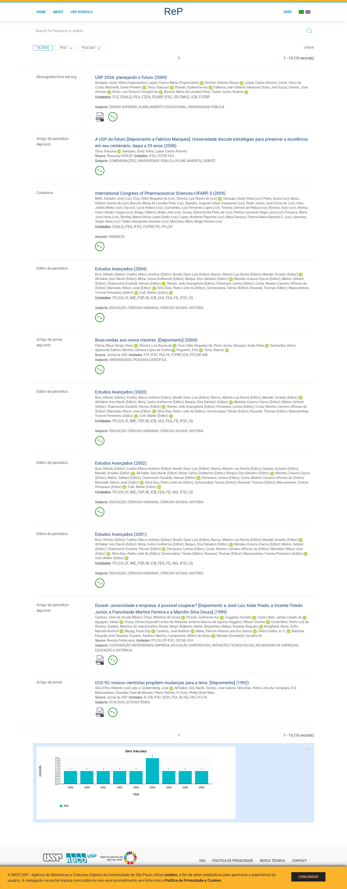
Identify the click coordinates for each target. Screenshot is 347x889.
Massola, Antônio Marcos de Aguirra (201, 622)
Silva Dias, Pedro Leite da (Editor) (181, 288)
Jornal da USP (117, 355)
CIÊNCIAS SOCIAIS (174, 308)
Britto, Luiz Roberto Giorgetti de (135, 92)
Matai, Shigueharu (207, 626)
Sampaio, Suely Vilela (137, 151)
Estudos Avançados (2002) (121, 463)
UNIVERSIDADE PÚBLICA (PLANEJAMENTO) (169, 161)
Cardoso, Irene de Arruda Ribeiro (118, 617)
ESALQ (126, 97)
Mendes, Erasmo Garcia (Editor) (257, 279)
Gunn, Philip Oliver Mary (197, 692)
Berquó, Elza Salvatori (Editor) (206, 279)
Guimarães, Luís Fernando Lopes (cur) (192, 207)
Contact (299, 861)
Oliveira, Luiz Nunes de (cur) (196, 198)
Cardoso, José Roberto (173, 631)
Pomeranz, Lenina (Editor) (235, 283)
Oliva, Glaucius (158, 87)
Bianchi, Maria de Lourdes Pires (187, 92)
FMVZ (185, 97)
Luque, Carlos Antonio (261, 82)
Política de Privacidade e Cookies (193, 880)
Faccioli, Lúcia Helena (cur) (143, 207)
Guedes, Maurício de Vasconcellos (132, 626)
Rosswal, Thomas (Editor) (268, 288)
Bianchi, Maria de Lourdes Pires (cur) (157, 203)
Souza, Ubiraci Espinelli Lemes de (149, 622)
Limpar (309, 47)
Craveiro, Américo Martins (148, 636)
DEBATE (209, 161)
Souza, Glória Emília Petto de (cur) (207, 212)
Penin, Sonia (222, 345)
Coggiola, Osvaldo (238, 617)
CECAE (181, 640)
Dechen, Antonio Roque (222, 82)
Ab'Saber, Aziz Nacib (189, 688)
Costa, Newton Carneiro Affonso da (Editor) (272, 478)
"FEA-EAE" (91, 48)
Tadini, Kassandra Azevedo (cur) (145, 221)
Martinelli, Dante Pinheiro (123, 87)
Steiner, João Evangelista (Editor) (191, 283)
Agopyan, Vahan (106, 622)
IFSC (168, 97)
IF (126, 298)
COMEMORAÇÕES (122, 161)
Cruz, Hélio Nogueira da (195, 345)
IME (133, 298)
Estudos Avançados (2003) (121, 391)
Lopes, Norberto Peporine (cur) (201, 217)
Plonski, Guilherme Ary (191, 87)
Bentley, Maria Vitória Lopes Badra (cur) (149, 217)
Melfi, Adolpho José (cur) (113, 198)
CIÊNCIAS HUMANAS (143, 308)
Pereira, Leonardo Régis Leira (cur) (258, 212)
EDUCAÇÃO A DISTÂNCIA (113, 650)
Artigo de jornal (49, 682)
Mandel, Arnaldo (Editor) (280, 274)
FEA (136, 97)
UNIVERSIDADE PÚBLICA (206, 107)
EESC (166, 697)
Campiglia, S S (285, 688)
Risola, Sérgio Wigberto (175, 626)
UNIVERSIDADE (120, 360)
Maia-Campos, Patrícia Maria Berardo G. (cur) (259, 217)
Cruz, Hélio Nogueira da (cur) (154, 198)
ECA (185, 355)
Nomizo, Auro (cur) (282, 207)
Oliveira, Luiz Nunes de (155, 345)
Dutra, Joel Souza (274, 87)
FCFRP (204, 97)
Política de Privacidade (232, 861)
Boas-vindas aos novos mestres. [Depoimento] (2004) (146, 340)
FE (157, 226)
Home (41, 12)
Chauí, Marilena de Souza (162, 617)
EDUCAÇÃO (117, 308)
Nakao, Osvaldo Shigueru (240, 626)
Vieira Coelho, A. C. (272, 631)
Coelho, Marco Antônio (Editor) (149, 274)
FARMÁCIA (117, 237)
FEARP (157, 97)
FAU (193, 697)
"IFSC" (66, 48)
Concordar (308, 877)
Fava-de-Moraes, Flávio (146, 692)
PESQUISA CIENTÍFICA (149, 360)
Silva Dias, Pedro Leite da (255, 688)
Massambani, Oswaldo (111, 692)
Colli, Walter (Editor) (153, 292)
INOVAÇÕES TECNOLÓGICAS (233, 645)
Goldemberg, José (155, 688)
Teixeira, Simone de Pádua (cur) (244, 207)
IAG (161, 298)
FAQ (202, 861)
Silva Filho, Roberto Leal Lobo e (117, 688)
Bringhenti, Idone (276, 626)
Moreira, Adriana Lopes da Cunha (146, 350)
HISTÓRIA (196, 308)
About (58, 12)
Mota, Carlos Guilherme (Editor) (161, 279)
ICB (194, 97)
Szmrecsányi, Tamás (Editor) (227, 288)
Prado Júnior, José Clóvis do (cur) (270, 203)
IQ (191, 298)
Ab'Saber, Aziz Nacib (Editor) (115, 279)
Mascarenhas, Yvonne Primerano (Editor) (273, 553)
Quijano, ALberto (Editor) (280, 468)
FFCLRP (195, 355)
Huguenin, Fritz (187, 350)
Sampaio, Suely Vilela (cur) (242, 198)
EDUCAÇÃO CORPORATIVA (190, 645)
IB (147, 298)
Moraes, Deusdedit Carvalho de (239, 636)
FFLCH (167, 226)
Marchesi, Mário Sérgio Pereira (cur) (196, 221)
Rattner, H (172, 692)
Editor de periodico (52, 268)
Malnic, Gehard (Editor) (123, 478)
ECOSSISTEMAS (138, 702)
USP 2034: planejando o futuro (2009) (131, 77)
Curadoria (45, 193)
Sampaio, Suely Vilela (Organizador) (121, 82)
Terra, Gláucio (214, 350)
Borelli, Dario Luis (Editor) (191, 274)
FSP (141, 298)
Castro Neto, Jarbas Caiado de (279, 617)
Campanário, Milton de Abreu (189, 636)
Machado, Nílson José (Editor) (129, 288)
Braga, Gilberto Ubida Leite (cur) (158, 212)
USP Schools (82, 12)
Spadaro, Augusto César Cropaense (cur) (214, 203)
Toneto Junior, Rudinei (227, 92)
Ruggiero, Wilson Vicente (247, 622)
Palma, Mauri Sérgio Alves (114, 345)
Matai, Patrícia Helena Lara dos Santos (224, 631)
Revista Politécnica (120, 640)
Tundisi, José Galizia (220, 688)
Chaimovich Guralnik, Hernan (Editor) (134, 283)
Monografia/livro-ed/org (56, 77)
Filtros (43, 48)
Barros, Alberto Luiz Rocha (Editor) (236, 274)
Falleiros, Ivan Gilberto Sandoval (237, 87)
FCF (115, 97)
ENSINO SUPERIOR (123, 107)
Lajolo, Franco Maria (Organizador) (173, 82)
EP (176, 97)
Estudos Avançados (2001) (121, 534)
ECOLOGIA (117, 702)
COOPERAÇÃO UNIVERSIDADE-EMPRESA (139, 645)
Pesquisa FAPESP (119, 156)
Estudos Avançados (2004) (121, 268)
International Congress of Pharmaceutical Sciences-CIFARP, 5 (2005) (160, 193)
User (288, 12)
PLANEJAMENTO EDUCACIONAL (162, 107)
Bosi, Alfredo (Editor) (110, 274)
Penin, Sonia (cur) (276, 198)
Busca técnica (272, 861)
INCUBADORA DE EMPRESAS (276, 645)
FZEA (146, 97)
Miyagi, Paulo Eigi (138, 631)
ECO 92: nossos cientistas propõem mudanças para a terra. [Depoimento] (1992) (172, 682)
